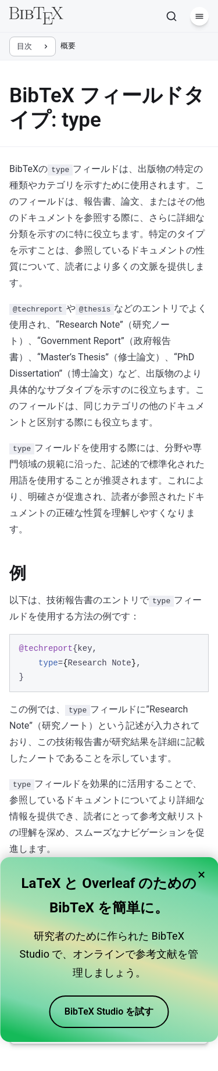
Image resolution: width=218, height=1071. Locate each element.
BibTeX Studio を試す (109, 1011)
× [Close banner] (201, 874)
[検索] (171, 16)
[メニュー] (199, 16)
